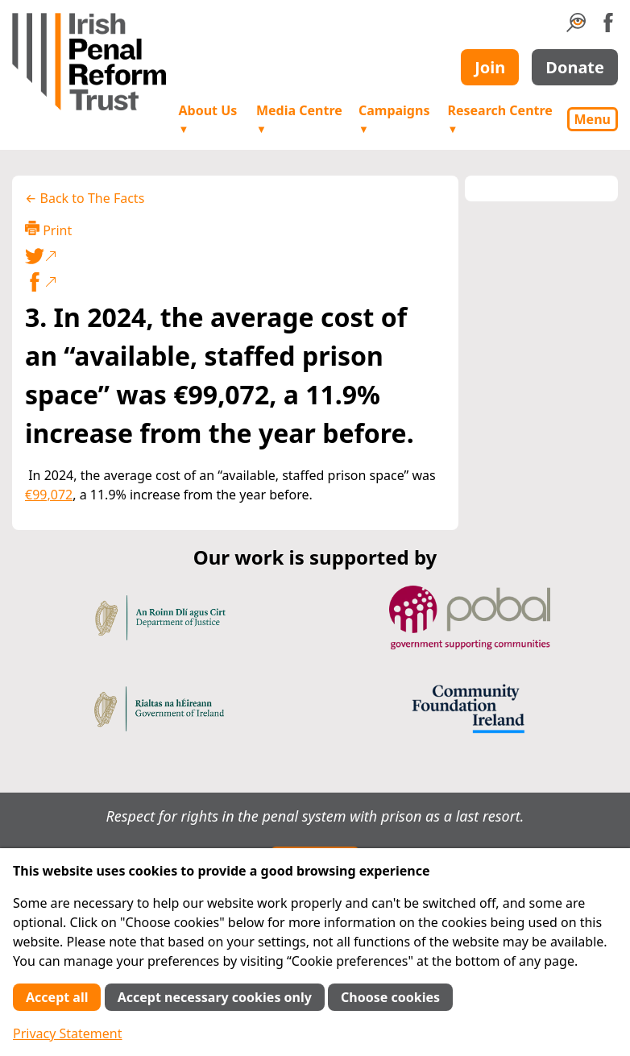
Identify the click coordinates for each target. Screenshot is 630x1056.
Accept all (57, 997)
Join (490, 67)
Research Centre (499, 118)
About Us (208, 118)
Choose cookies (390, 997)
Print (48, 230)
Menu (592, 119)
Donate (574, 67)
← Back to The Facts (84, 198)
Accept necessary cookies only (215, 997)
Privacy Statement (67, 1033)
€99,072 (49, 494)
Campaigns (394, 118)
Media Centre (299, 118)
